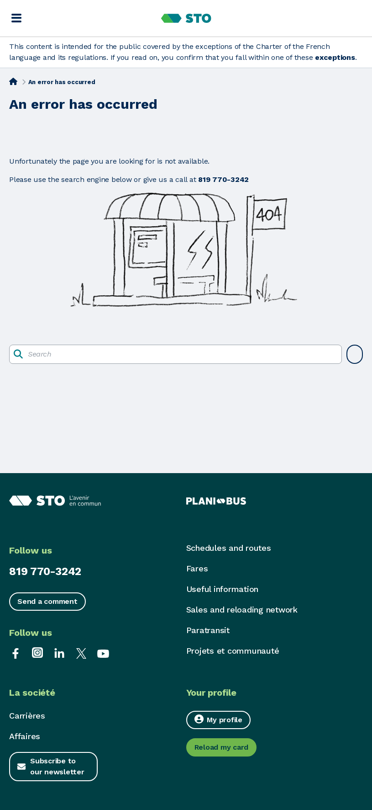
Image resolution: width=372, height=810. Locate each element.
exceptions (335, 57)
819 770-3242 (45, 571)
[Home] (13, 81)
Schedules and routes (228, 548)
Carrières (27, 715)
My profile (218, 719)
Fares (197, 568)
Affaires (24, 736)
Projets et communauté (232, 650)
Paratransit (208, 630)
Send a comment (47, 601)
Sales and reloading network (242, 609)
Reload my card (221, 747)
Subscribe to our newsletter (57, 766)
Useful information (222, 589)
